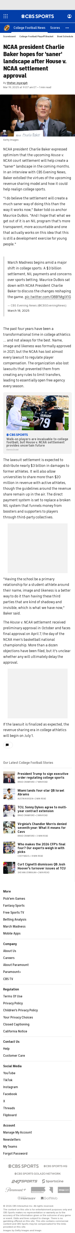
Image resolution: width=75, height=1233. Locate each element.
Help (6, 1049)
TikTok (7, 1080)
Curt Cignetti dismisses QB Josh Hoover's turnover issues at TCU (42, 866)
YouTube (9, 1073)
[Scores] (55, 28)
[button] (67, 28)
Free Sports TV (13, 913)
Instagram (10, 1087)
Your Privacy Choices (18, 1018)
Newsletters (12, 1140)
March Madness (14, 927)
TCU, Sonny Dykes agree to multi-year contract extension (42, 809)
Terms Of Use (12, 997)
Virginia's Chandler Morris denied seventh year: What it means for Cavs (42, 828)
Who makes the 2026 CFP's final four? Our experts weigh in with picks (41, 848)
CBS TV (8, 979)
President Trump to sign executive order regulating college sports (43, 776)
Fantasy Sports (14, 906)
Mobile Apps (12, 934)
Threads (9, 1108)
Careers (9, 958)
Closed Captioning (16, 1025)
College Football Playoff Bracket (36, 36)
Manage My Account (17, 1133)
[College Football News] (29, 28)
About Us (9, 951)
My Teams (10, 1147)
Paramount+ (12, 972)
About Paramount (16, 965)
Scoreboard (9, 36)
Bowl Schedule (65, 36)
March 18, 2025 (18, 311)
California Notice (15, 1032)
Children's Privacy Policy (20, 1011)
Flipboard (10, 1115)
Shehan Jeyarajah (17, 83)
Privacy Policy (13, 1004)
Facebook (10, 1094)
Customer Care (14, 1056)
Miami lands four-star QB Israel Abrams (41, 793)
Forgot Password (15, 1154)
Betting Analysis (14, 920)
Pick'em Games (14, 899)
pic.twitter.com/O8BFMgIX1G (48, 297)
